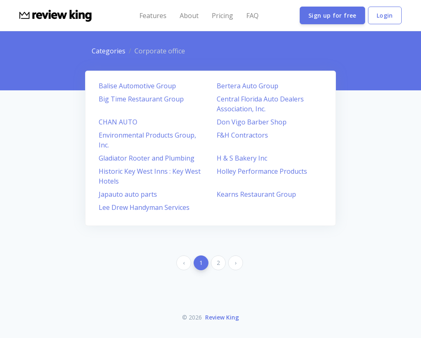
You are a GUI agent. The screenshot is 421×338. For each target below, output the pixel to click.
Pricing (222, 15)
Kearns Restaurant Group (256, 194)
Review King (222, 317)
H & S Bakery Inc (242, 158)
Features (153, 15)
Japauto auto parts (128, 194)
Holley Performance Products (262, 171)
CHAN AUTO (118, 121)
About (189, 15)
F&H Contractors (242, 135)
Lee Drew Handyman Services (144, 207)
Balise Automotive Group (137, 85)
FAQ (252, 15)
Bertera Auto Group (247, 85)
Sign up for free (332, 15)
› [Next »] (235, 263)
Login (385, 15)
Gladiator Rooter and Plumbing (146, 158)
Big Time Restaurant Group (141, 98)
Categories (108, 50)
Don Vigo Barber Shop (252, 121)
